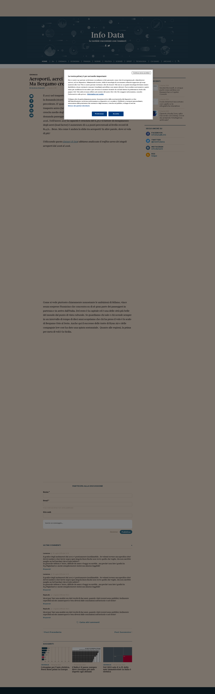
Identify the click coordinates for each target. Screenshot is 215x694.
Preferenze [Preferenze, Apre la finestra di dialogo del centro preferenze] (99, 114)
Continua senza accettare (141, 73)
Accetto (116, 114)
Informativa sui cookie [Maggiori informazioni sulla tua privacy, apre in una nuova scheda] (95, 94)
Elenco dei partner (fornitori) (79, 106)
